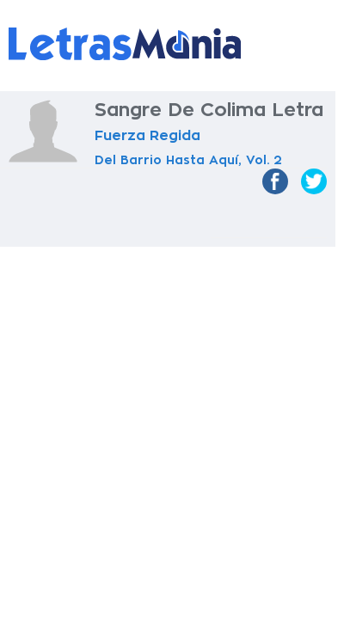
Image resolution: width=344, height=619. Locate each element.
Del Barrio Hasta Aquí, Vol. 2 (188, 160)
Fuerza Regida (147, 136)
